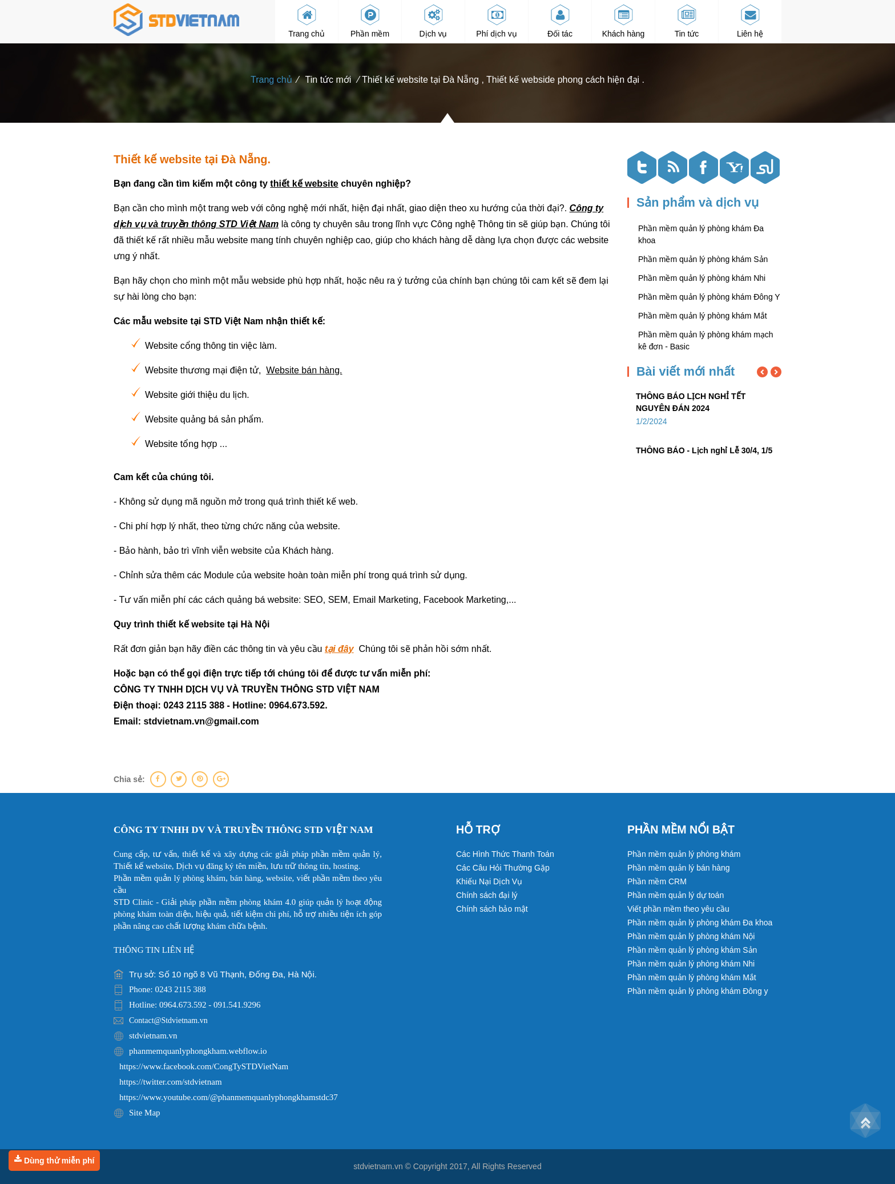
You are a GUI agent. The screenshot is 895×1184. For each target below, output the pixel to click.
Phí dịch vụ (496, 21)
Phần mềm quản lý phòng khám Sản (703, 259)
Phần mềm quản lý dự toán (675, 895)
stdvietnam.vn (377, 1166)
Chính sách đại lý (487, 895)
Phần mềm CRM (657, 881)
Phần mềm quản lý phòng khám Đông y (697, 991)
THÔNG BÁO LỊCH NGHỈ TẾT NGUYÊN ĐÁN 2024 (690, 402)
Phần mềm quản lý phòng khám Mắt (702, 315)
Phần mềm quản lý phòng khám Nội (691, 936)
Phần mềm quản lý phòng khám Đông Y (709, 296)
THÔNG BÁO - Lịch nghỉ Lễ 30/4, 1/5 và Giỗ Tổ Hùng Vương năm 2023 (704, 456)
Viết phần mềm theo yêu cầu (678, 908)
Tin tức (687, 21)
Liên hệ (750, 21)
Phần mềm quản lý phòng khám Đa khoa (699, 922)
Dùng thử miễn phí (54, 1160)
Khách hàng (623, 21)
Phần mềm (369, 21)
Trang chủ (306, 21)
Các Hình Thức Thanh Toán (505, 854)
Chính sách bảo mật (492, 908)
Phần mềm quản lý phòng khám (683, 854)
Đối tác (560, 21)
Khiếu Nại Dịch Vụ (489, 881)
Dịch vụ (434, 21)
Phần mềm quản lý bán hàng (678, 867)
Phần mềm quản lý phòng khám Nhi (701, 278)
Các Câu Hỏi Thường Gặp (503, 867)
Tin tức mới (328, 79)
